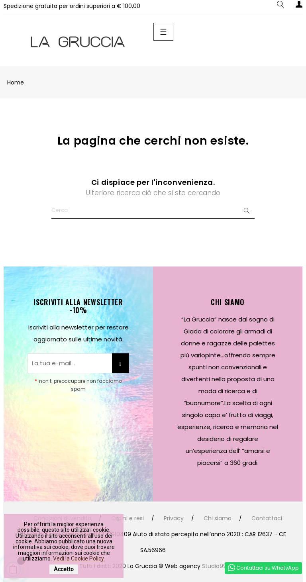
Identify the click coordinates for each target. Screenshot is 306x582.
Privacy (174, 518)
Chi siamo (217, 518)
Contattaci (266, 518)
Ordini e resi (127, 518)
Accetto (64, 569)
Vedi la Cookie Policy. (79, 558)
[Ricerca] (153, 211)
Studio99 (214, 566)
